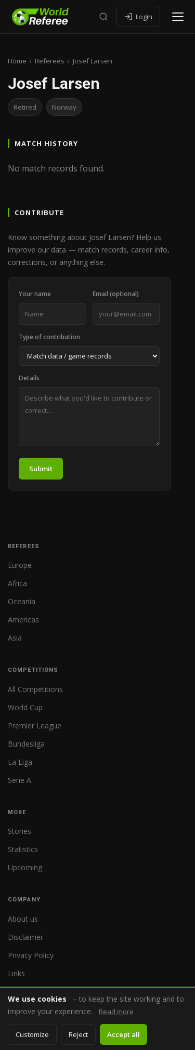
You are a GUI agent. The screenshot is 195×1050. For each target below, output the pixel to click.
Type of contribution (49, 337)
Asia (15, 638)
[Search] (103, 16)
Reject (78, 1034)
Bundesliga (26, 744)
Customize (32, 1034)
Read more (116, 1011)
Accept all (123, 1034)
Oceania (21, 601)
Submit (41, 468)
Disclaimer (25, 937)
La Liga (20, 762)
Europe (20, 565)
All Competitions (35, 689)
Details (29, 378)
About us (23, 919)
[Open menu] (177, 16)
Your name (35, 293)
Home (17, 60)
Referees (49, 60)
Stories (19, 831)
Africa (17, 583)
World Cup (25, 707)
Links (16, 973)
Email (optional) (116, 293)
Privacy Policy (31, 955)
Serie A (19, 780)
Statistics (23, 849)
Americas (23, 619)
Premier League (34, 725)
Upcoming (25, 867)
